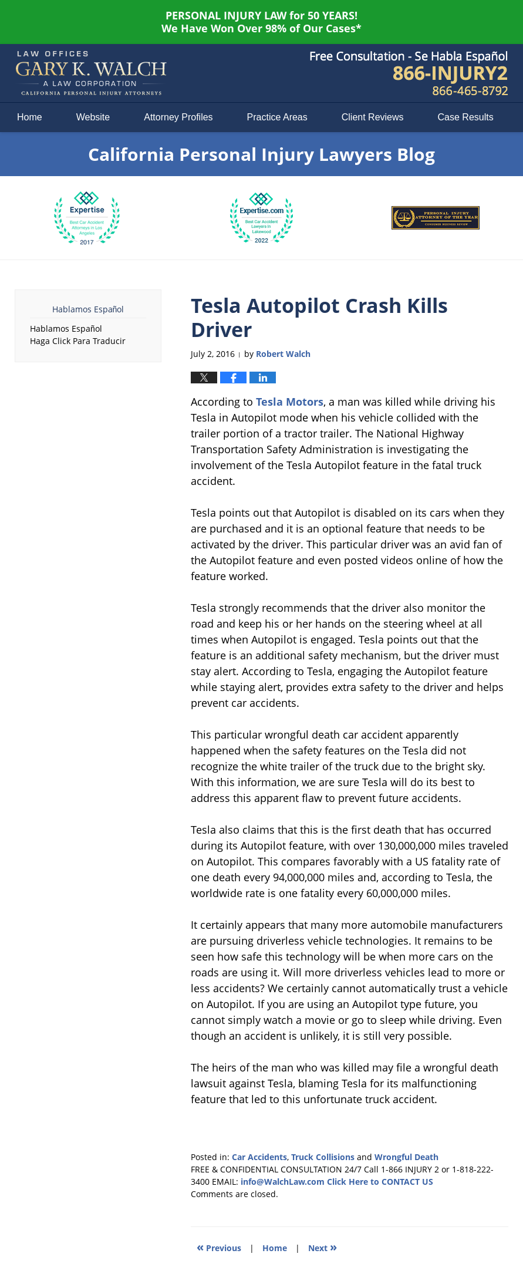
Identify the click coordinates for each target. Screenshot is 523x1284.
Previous (219, 1247)
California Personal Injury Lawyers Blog (91, 73)
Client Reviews (373, 117)
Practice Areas (277, 117)
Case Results (466, 117)
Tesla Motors (289, 402)
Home (29, 117)
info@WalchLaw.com (283, 1181)
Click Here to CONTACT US (380, 1181)
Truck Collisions (323, 1156)
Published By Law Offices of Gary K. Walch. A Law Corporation (409, 73)
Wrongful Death (406, 1156)
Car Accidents (259, 1156)
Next (322, 1247)
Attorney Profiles (178, 117)
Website (93, 117)
